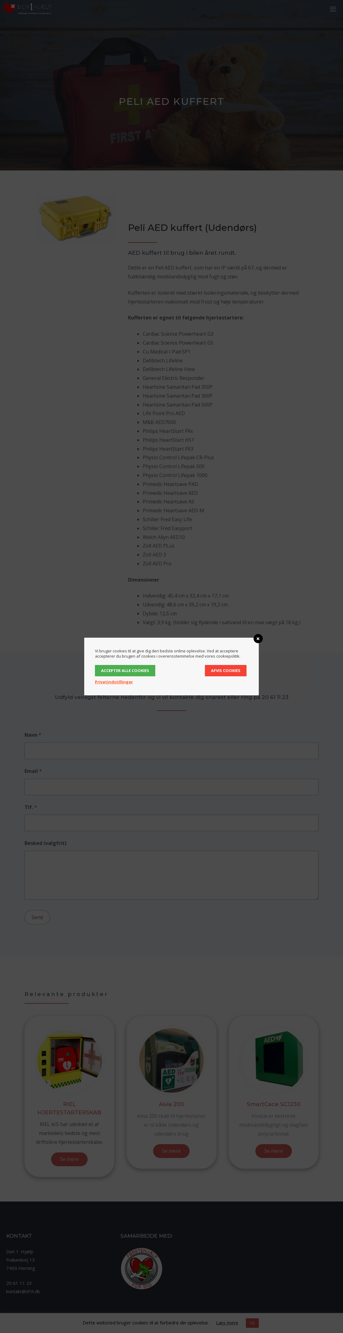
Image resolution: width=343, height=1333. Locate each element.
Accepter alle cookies (125, 670)
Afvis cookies (225, 670)
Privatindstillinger (114, 682)
